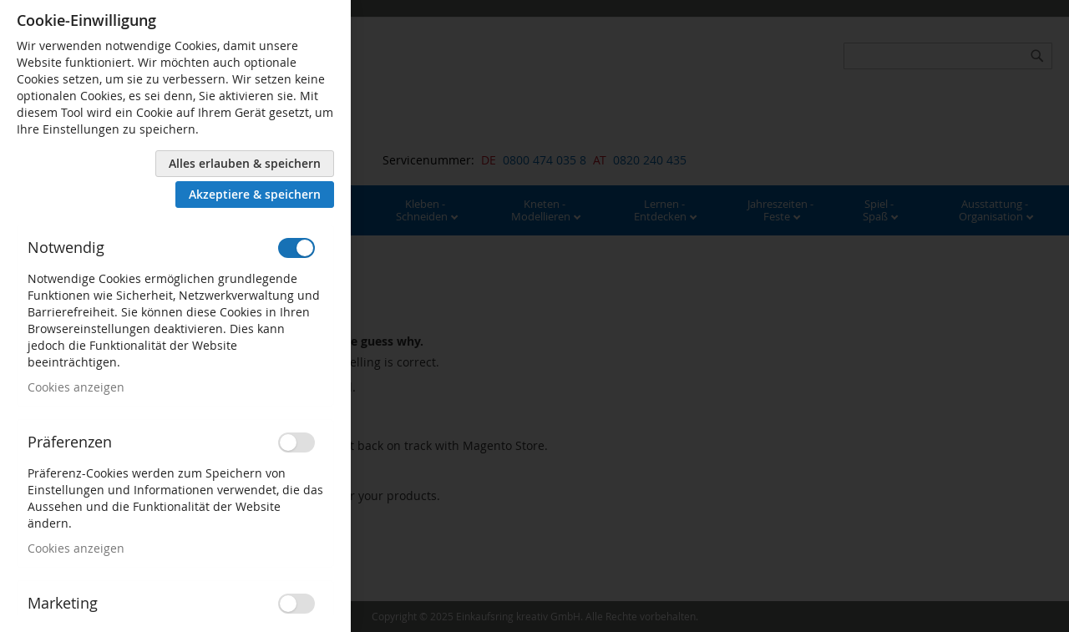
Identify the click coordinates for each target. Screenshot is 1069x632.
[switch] (296, 248)
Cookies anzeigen (76, 387)
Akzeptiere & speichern (255, 194)
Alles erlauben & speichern (245, 163)
